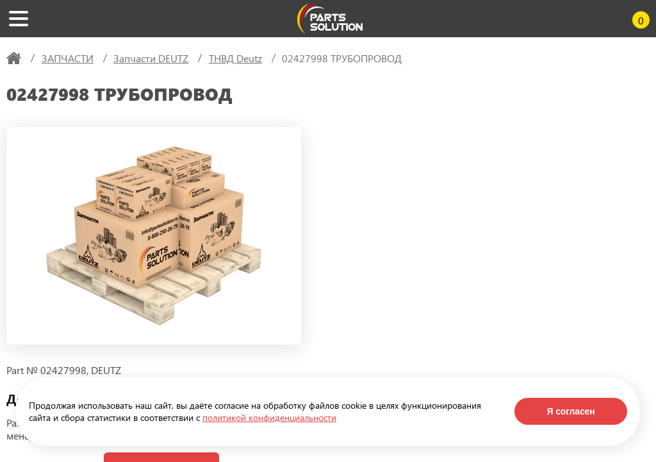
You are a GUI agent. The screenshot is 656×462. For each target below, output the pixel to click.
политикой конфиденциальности (269, 417)
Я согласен (570, 411)
